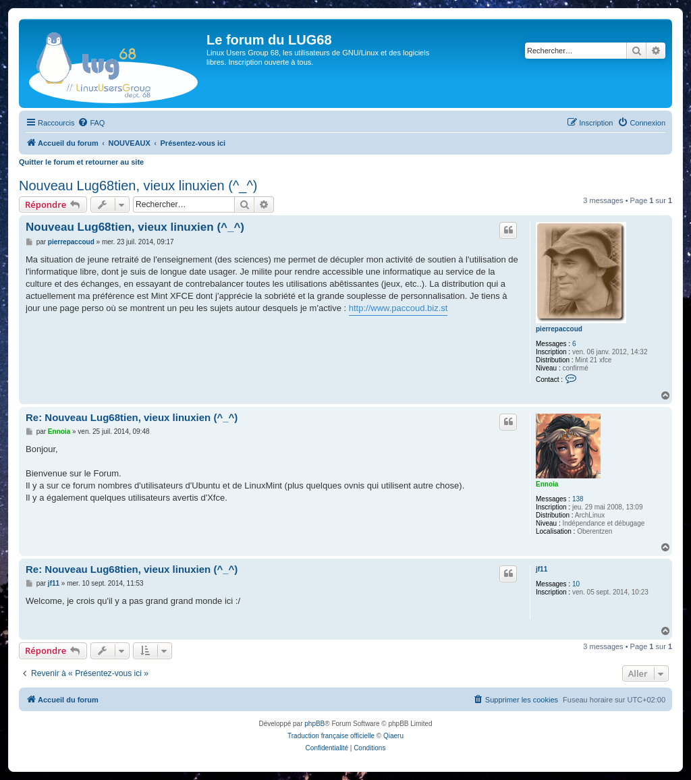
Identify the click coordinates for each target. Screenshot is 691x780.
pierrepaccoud (559, 329)
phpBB (314, 723)
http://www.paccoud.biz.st (398, 308)
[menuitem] (91, 123)
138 (578, 499)
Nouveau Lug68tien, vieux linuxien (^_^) (138, 185)
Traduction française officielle (331, 736)
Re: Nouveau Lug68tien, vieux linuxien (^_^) (132, 417)
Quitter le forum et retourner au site (81, 162)
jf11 (541, 569)
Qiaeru (393, 736)
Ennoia (547, 484)
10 (576, 584)
